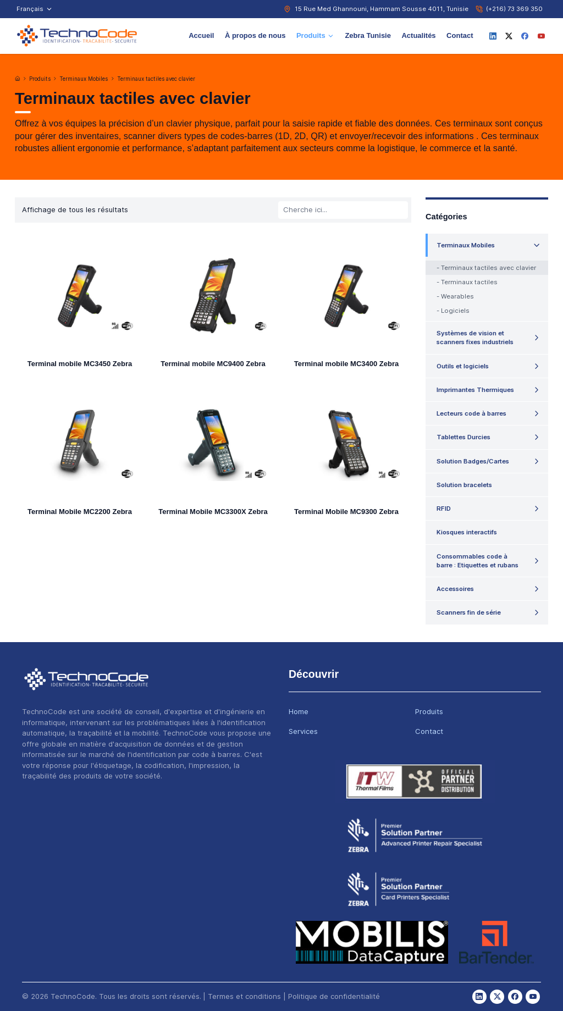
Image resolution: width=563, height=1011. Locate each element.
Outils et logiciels (463, 366)
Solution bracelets (464, 485)
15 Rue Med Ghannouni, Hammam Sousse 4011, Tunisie (381, 9)
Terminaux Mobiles (83, 79)
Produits (315, 35)
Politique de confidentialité (334, 996)
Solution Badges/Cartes (473, 461)
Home (298, 711)
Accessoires (455, 589)
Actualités (418, 35)
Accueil (201, 35)
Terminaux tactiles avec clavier (156, 79)
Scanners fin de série (469, 612)
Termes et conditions (244, 996)
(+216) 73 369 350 (514, 9)
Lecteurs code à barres (471, 413)
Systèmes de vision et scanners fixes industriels (475, 337)
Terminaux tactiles (469, 282)
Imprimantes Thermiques (475, 390)
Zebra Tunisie (368, 35)
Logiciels (455, 310)
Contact (459, 35)
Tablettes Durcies (463, 437)
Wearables (457, 296)
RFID (444, 508)
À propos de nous (255, 35)
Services (303, 731)
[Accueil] (17, 78)
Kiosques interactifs (467, 532)
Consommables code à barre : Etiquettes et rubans (477, 561)
